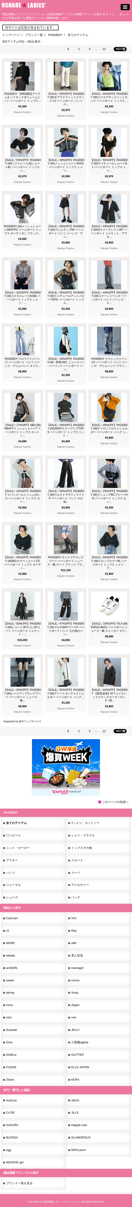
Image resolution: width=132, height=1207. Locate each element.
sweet (10, 980)
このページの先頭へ (115, 802)
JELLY (75, 1030)
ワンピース (13, 835)
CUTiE (10, 1112)
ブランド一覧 (34, 35)
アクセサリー (80, 885)
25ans (10, 1079)
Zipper (75, 1005)
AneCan (11, 1100)
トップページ (11, 35)
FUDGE (11, 1067)
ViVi (73, 918)
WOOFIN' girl (15, 1162)
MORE (10, 943)
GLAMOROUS (80, 1137)
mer (73, 1017)
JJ (7, 930)
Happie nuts (79, 1125)
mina (9, 1005)
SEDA (75, 1100)
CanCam (12, 918)
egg (8, 1150)
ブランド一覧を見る (19, 1183)
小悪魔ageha (79, 1042)
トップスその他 (81, 848)
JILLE (75, 1112)
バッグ (75, 897)
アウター (12, 860)
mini (9, 1017)
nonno (75, 980)
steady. (10, 955)
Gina (9, 1042)
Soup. (75, 992)
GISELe (11, 1054)
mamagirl (77, 968)
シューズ (12, 897)
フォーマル (13, 885)
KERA (75, 1079)
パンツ (10, 872)
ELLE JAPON (80, 1067)
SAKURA (12, 1125)
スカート (77, 860)
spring (10, 992)
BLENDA (12, 1137)
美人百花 (77, 955)
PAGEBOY (55, 35)
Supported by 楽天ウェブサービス (22, 721)
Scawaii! (11, 1030)
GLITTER (77, 1054)
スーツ (75, 872)
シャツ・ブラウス (83, 835)
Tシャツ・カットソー (85, 823)
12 (104, 49)
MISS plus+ (78, 1150)
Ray (73, 930)
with (73, 943)
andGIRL (12, 968)
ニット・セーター (18, 848)
